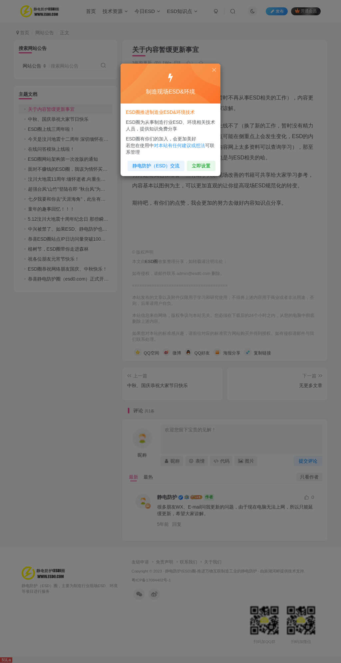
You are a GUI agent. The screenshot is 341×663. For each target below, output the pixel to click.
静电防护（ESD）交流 (156, 165)
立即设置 (201, 165)
